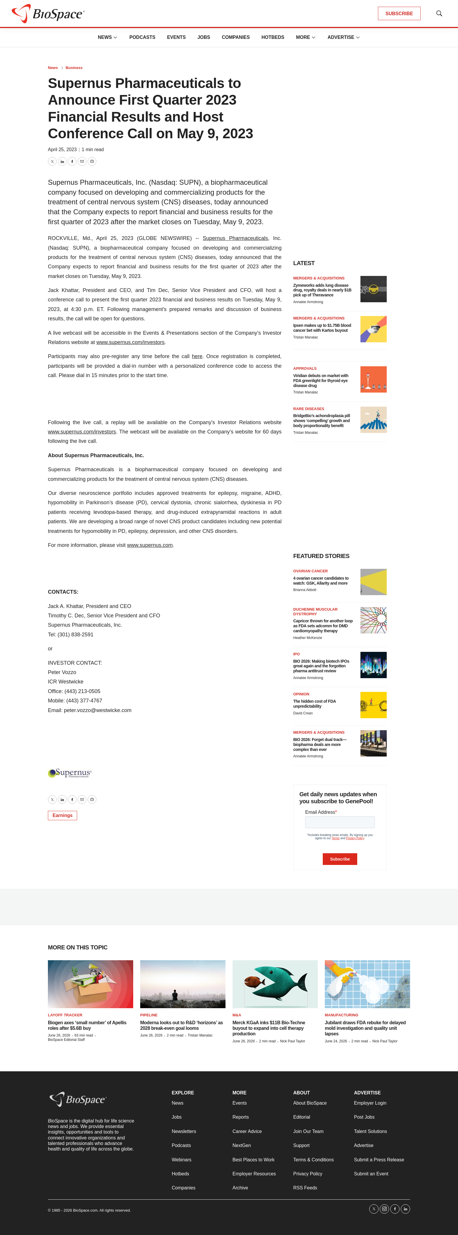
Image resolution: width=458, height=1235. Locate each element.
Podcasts (142, 37)
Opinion (301, 694)
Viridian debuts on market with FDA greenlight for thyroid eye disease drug (320, 380)
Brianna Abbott (304, 590)
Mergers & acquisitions (319, 278)
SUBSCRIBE (399, 13)
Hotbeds (272, 37)
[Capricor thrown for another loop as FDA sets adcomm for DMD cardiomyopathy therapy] (373, 620)
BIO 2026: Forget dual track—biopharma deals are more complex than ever (319, 744)
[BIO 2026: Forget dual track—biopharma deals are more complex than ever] (373, 743)
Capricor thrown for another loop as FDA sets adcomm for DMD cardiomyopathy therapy (323, 626)
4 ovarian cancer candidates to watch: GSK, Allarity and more (321, 580)
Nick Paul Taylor (292, 1041)
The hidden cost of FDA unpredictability (314, 704)
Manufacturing (341, 1015)
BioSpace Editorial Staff (66, 1040)
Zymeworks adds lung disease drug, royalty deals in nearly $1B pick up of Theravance (322, 290)
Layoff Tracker (65, 1015)
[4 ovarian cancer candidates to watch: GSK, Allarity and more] (373, 582)
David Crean (303, 713)
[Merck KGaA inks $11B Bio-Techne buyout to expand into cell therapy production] (275, 984)
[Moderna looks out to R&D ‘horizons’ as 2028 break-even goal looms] (182, 984)
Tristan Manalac (305, 337)
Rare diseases (308, 409)
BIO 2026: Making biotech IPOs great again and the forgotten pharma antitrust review (321, 666)
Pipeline (148, 1015)
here (197, 356)
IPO (296, 654)
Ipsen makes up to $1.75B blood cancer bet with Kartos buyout (322, 328)
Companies (236, 37)
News (105, 37)
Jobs (203, 37)
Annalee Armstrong (308, 302)
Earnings (62, 815)
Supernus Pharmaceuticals (235, 238)
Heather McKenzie (307, 638)
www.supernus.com (150, 545)
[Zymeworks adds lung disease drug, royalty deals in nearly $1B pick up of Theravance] (373, 289)
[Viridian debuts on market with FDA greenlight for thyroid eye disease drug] (373, 379)
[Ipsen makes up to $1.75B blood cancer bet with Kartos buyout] (373, 329)
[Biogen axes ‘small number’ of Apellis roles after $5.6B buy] (90, 984)
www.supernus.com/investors (130, 342)
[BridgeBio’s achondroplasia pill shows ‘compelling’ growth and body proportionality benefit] (373, 420)
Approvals (305, 368)
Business (74, 67)
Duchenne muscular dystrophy (315, 611)
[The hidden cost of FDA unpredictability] (373, 705)
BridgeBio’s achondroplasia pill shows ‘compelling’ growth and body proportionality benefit (321, 420)
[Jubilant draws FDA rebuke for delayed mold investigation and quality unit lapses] (367, 984)
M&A (237, 1015)
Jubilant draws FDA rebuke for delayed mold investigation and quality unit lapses (365, 1028)
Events (176, 37)
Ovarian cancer (310, 571)
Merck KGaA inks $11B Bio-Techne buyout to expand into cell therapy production (269, 1028)
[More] (115, 37)
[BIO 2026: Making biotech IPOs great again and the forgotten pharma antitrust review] (373, 665)
